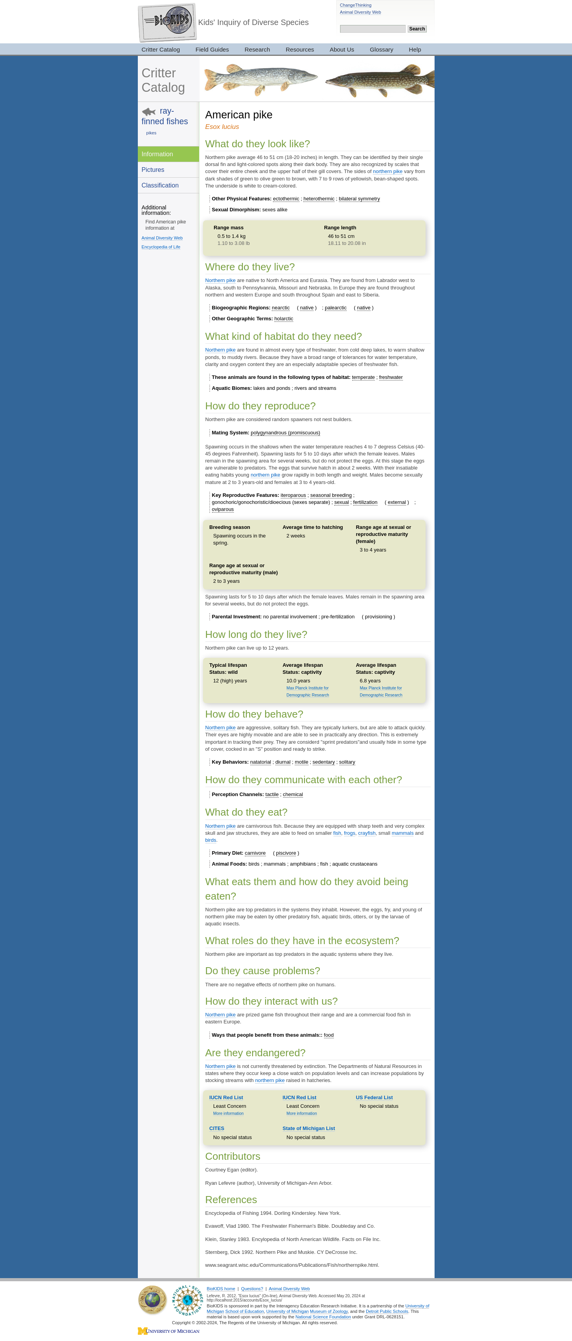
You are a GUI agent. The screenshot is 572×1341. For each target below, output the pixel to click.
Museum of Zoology (329, 1311)
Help (415, 49)
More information (228, 1113)
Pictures (153, 169)
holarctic (283, 318)
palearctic (336, 308)
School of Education (244, 1311)
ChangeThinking (356, 5)
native (307, 308)
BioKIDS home (221, 1288)
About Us (342, 49)
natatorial (260, 762)
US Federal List (374, 1097)
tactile (272, 794)
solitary (347, 762)
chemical (293, 794)
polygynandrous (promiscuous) (285, 433)
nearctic (281, 308)
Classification (160, 185)
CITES (216, 1128)
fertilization (365, 502)
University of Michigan (287, 1311)
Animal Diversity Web (360, 12)
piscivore (286, 853)
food (329, 1035)
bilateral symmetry (359, 199)
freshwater (391, 377)
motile (301, 762)
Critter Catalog (161, 49)
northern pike (388, 171)
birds (210, 840)
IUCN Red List (226, 1097)
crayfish (367, 833)
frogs (349, 833)
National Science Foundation (323, 1316)
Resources (300, 49)
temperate (363, 377)
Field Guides (212, 49)
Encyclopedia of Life (161, 247)
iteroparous (293, 495)
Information (157, 153)
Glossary (381, 49)
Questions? (252, 1288)
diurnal (282, 762)
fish (337, 833)
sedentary (324, 762)
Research (257, 49)
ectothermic (286, 199)
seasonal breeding (331, 495)
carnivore (255, 853)
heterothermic (318, 199)
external (397, 502)
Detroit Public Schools (387, 1311)
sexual (341, 502)
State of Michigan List (309, 1128)
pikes (151, 132)
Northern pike (220, 280)
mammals (402, 833)
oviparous (223, 509)
